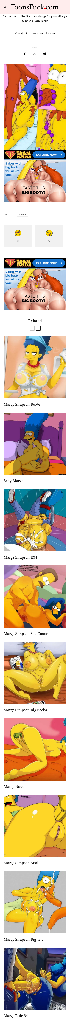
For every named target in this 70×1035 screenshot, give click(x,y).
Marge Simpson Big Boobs (25, 710)
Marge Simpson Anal (21, 863)
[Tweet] (34, 53)
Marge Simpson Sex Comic (26, 633)
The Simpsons (29, 16)
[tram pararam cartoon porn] (35, 201)
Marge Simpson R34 (20, 557)
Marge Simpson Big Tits (23, 939)
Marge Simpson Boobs (22, 404)
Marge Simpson (48, 16)
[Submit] (44, 53)
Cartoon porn (10, 16)
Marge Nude (14, 786)
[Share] (25, 53)
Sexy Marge (13, 480)
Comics (23, 214)
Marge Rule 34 (16, 1015)
